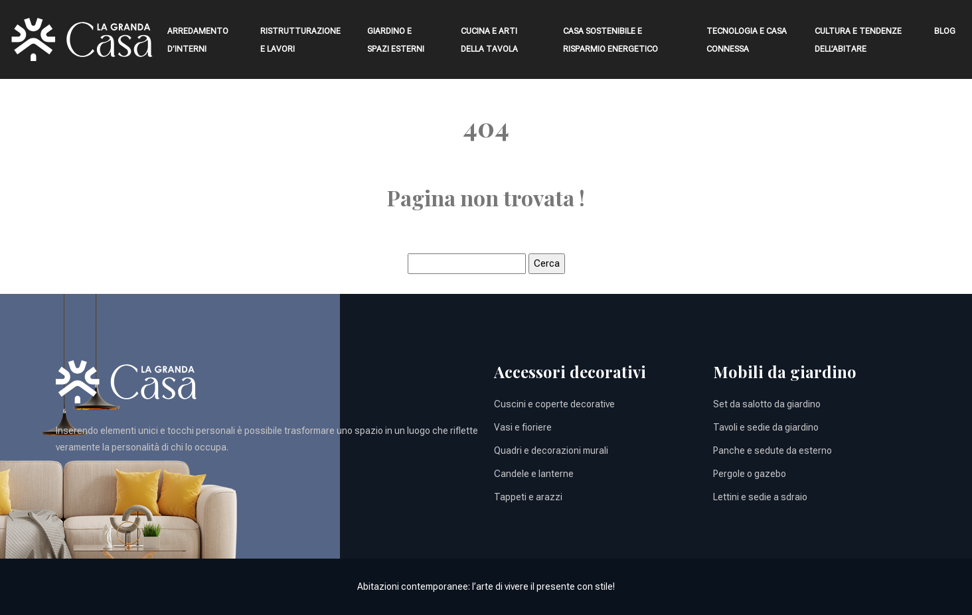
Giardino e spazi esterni (395, 40)
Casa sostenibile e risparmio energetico (610, 40)
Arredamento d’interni (197, 40)
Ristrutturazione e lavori (300, 40)
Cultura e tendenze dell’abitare (858, 40)
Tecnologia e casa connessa (746, 40)
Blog (944, 31)
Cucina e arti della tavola (489, 40)
